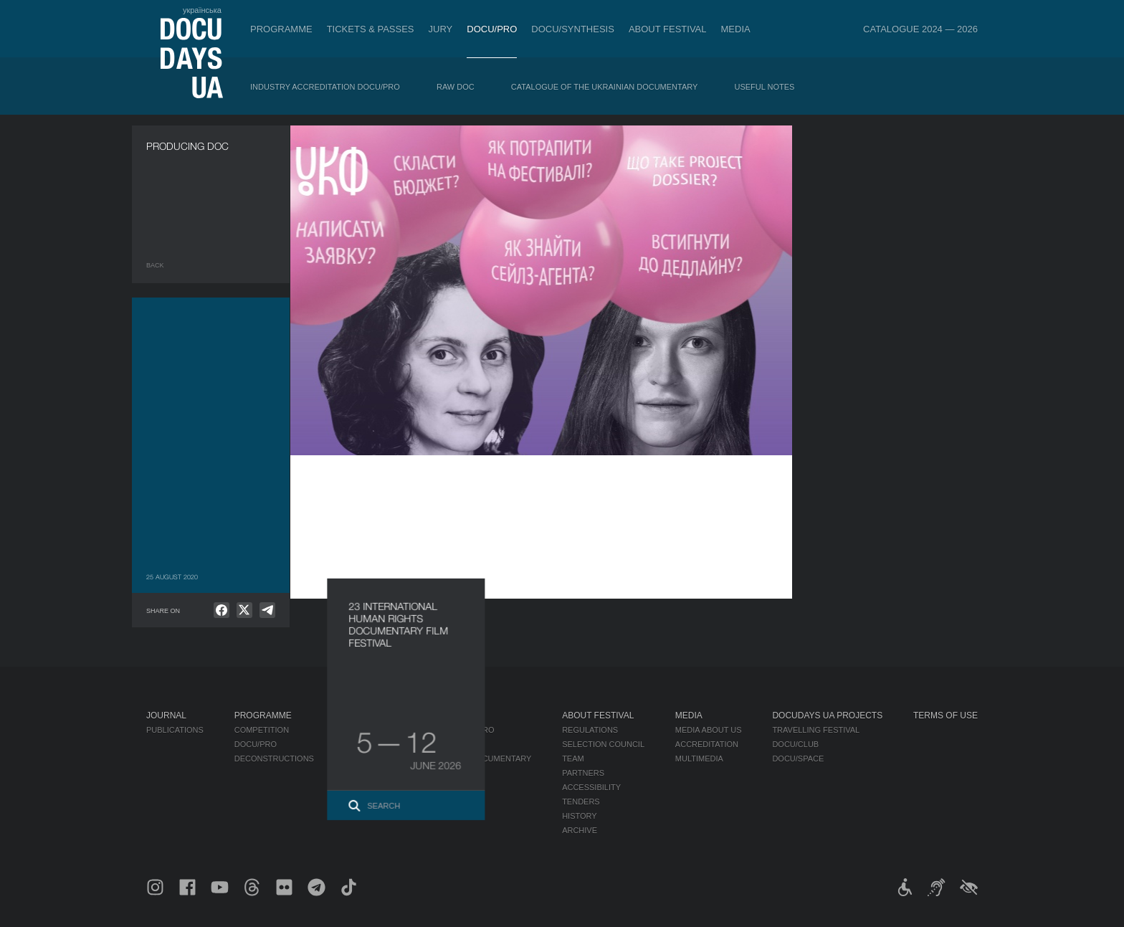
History (579, 816)
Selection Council (603, 744)
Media (736, 29)
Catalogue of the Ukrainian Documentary (604, 86)
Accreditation (706, 744)
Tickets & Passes (370, 29)
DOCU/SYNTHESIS (572, 29)
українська (202, 10)
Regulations (590, 730)
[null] (221, 610)
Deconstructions (274, 758)
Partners (583, 773)
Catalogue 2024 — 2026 (920, 29)
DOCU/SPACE (798, 758)
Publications (175, 730)
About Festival (668, 29)
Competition (261, 730)
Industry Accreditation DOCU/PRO (325, 86)
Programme (281, 29)
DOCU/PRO (492, 29)
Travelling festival (815, 730)
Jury (441, 29)
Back (155, 265)
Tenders (581, 801)
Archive (579, 830)
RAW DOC (456, 86)
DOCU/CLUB (795, 744)
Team (573, 758)
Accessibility (591, 787)
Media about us (708, 730)
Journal (166, 715)
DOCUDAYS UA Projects (827, 715)
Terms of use (945, 715)
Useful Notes (765, 86)
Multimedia (699, 758)
